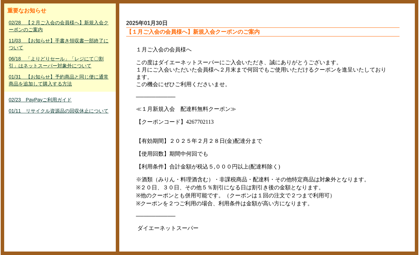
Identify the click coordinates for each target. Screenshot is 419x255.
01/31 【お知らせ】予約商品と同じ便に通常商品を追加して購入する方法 (58, 80)
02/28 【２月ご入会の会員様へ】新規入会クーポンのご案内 (58, 26)
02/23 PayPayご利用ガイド (40, 99)
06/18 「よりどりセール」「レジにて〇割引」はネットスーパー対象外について (56, 62)
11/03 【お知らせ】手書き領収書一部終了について (58, 44)
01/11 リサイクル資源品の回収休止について (58, 111)
